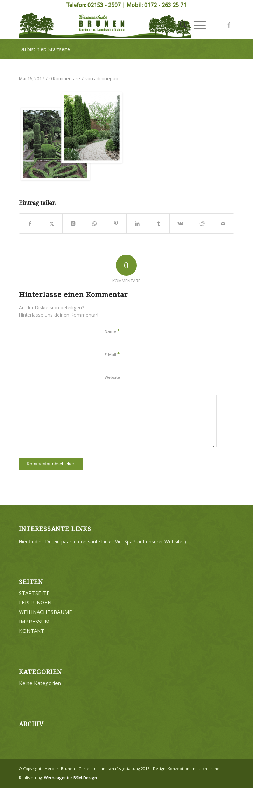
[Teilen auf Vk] (180, 223)
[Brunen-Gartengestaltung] (105, 25)
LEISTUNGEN (35, 602)
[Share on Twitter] (73, 223)
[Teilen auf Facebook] (30, 223)
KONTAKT (31, 630)
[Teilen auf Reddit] (201, 223)
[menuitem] (180, 25)
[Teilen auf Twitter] (51, 223)
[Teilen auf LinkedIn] (137, 223)
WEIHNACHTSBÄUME (45, 611)
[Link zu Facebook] (229, 25)
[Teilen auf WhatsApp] (94, 223)
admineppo (106, 78)
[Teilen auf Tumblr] (158, 223)
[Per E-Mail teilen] (222, 223)
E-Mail (112, 354)
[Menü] (196, 25)
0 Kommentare (64, 78)
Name (112, 331)
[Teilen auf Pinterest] (115, 223)
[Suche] (180, 25)
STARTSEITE (34, 592)
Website (112, 377)
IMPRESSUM (34, 621)
